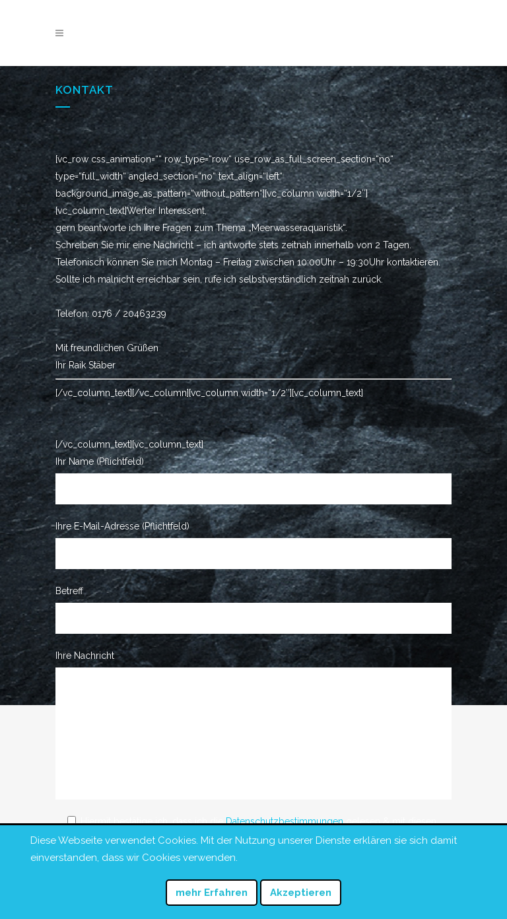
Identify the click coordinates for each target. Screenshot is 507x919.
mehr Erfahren (212, 893)
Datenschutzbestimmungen (284, 821)
